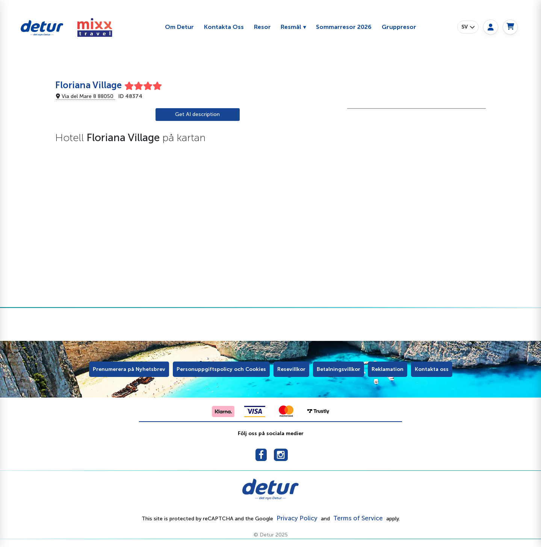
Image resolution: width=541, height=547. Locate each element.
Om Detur (179, 26)
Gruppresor (399, 26)
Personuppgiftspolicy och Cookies (221, 369)
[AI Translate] (198, 114)
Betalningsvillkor (338, 369)
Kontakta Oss (224, 26)
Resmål (291, 26)
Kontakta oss (432, 369)
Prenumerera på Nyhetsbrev (129, 369)
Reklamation (387, 369)
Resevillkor (291, 369)
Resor (262, 26)
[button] (468, 27)
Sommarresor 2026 (344, 26)
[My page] (490, 27)
